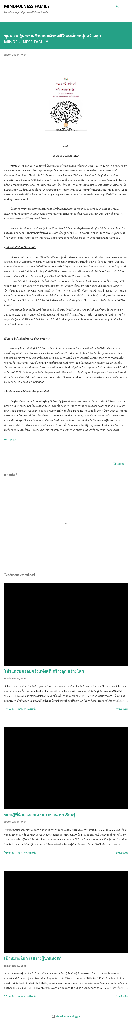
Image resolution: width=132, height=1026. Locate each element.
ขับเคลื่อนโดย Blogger (66, 1016)
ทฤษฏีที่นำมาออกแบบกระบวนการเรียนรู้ (39, 815)
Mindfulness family (27, 6)
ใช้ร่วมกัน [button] (118, 463)
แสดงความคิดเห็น (27, 709)
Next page (10, 439)
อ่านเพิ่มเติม (122, 709)
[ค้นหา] (118, 6)
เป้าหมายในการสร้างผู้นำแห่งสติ (33, 958)
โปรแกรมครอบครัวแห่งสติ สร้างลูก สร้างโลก (44, 671)
